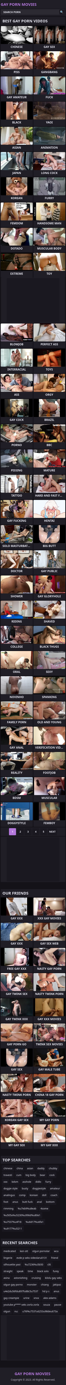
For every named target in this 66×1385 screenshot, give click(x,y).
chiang (45, 1284)
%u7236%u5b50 (34, 1264)
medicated (10, 1251)
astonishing (20, 1278)
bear (42, 1175)
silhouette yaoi (12, 1264)
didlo (38, 1181)
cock (52, 1175)
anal (39, 1201)
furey (56, 1271)
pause (57, 1304)
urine (26, 1298)
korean (34, 1195)
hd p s (45, 1291)
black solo (43, 1271)
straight (8, 1271)
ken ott (24, 1251)
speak (20, 1271)
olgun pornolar (41, 1251)
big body (31, 1175)
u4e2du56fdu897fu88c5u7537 (21, 1291)
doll (44, 1195)
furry (48, 1181)
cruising (36, 1278)
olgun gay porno (13, 1284)
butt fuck (27, 1201)
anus (15, 1201)
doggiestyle (39, 1188)
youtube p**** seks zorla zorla (21, 1304)
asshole (26, 1181)
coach (54, 1195)
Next (52, 831)
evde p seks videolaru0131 (32, 1257)
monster (32, 1284)
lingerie (8, 1257)
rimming (8, 1208)
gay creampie (11, 1298)
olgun (7, 1311)
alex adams (49, 1298)
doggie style (11, 1188)
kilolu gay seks (53, 1278)
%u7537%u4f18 (12, 1222)
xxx (5, 1181)
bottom (50, 1201)
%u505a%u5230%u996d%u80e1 (22, 1215)
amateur (55, 1188)
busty (25, 1188)
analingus (9, 1195)
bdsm (15, 1181)
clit (49, 1264)
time (30, 1271)
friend (54, 1257)
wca (56, 1251)
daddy (41, 1168)
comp (22, 1195)
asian (30, 1168)
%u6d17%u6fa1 (34, 1222)
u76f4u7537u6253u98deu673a (40, 1311)
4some (44, 1208)
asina (7, 1278)
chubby (53, 1168)
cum (18, 1175)
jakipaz (57, 1284)
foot (6, 1201)
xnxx (36, 1298)
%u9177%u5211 (13, 1228)
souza (46, 1304)
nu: (16, 1311)
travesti (8, 1175)
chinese (8, 1168)
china (20, 1168)
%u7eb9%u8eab (27, 1208)
